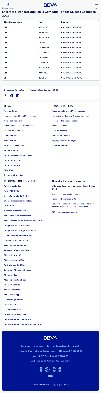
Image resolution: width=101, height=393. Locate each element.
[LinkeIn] (18, 95)
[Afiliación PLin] (10, 274)
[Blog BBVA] (8, 170)
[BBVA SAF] (18, 155)
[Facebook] (12, 95)
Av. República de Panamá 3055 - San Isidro (50, 361)
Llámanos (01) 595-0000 (70, 351)
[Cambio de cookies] (12, 309)
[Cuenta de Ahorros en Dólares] (17, 270)
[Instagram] (54, 369)
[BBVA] (50, 338)
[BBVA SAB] (12, 160)
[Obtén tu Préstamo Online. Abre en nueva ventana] (16, 240)
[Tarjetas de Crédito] (61, 135)
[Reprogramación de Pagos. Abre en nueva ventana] (64, 140)
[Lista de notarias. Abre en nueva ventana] (59, 130)
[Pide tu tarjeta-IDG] (12, 255)
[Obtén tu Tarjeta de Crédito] (16, 195)
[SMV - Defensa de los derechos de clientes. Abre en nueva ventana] (23, 220)
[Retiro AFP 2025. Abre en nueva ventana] (11, 191)
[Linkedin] (60, 369)
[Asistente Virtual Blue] (13, 175)
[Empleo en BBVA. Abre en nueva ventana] (11, 140)
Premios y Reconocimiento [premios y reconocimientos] (64, 199)
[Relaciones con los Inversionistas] (18, 125)
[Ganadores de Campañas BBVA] (18, 235)
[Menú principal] (96, 5)
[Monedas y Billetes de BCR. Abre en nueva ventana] (16, 210)
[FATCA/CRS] (9, 205)
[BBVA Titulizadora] (12, 165)
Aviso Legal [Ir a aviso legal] (39, 346)
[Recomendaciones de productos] (66, 120)
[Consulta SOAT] (10, 304)
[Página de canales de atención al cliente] (13, 130)
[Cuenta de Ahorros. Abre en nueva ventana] (60, 145)
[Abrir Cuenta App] (11, 294)
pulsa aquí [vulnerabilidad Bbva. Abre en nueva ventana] (83, 207)
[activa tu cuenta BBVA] (14, 265)
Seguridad (26, 346)
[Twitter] (6, 95)
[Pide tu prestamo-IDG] (14, 260)
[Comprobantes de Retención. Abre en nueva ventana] (17, 225)
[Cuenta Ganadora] (12, 284)
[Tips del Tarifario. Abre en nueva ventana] (59, 125)
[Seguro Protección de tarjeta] (17, 319)
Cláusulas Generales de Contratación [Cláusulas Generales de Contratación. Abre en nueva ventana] (63, 346)
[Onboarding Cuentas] (13, 299)
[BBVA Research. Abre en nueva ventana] (11, 150)
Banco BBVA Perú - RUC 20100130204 (50, 356)
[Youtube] (50, 376)
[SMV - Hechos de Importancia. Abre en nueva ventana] (17, 215)
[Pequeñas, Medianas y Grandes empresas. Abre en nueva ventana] (70, 115)
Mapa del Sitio (25, 351)
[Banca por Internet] (8, 5)
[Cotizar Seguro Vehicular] (15, 314)
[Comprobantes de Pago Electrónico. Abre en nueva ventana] (20, 230)
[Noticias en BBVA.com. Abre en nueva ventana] (14, 145)
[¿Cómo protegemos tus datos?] (18, 200)
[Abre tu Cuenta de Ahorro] (15, 245)
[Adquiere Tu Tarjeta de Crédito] (18, 250)
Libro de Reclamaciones (45, 351)
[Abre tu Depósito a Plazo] (15, 279)
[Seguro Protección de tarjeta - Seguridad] (23, 324)
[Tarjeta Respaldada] (13, 289)
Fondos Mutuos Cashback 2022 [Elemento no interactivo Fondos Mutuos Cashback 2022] (44, 90)
